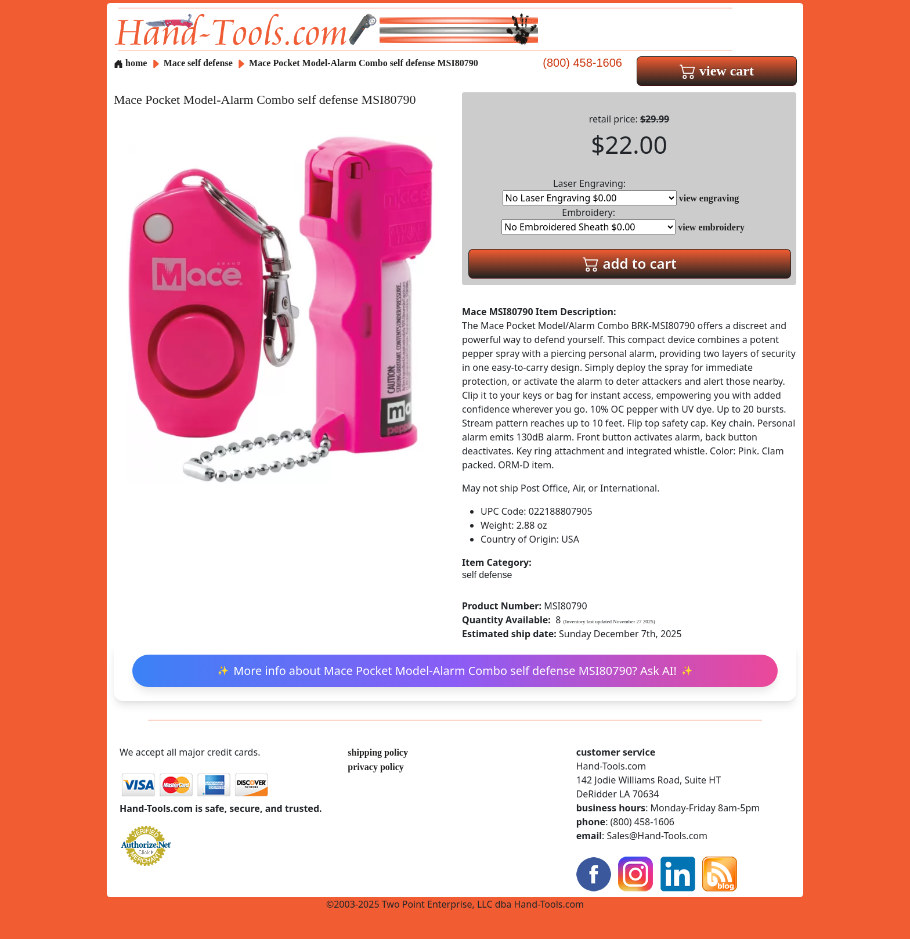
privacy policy (375, 767)
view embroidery (711, 227)
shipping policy (378, 752)
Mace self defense (198, 63)
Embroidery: (588, 220)
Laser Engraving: (590, 191)
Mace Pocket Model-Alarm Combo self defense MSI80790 (363, 63)
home (130, 63)
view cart (717, 71)
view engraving (709, 198)
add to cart (630, 263)
